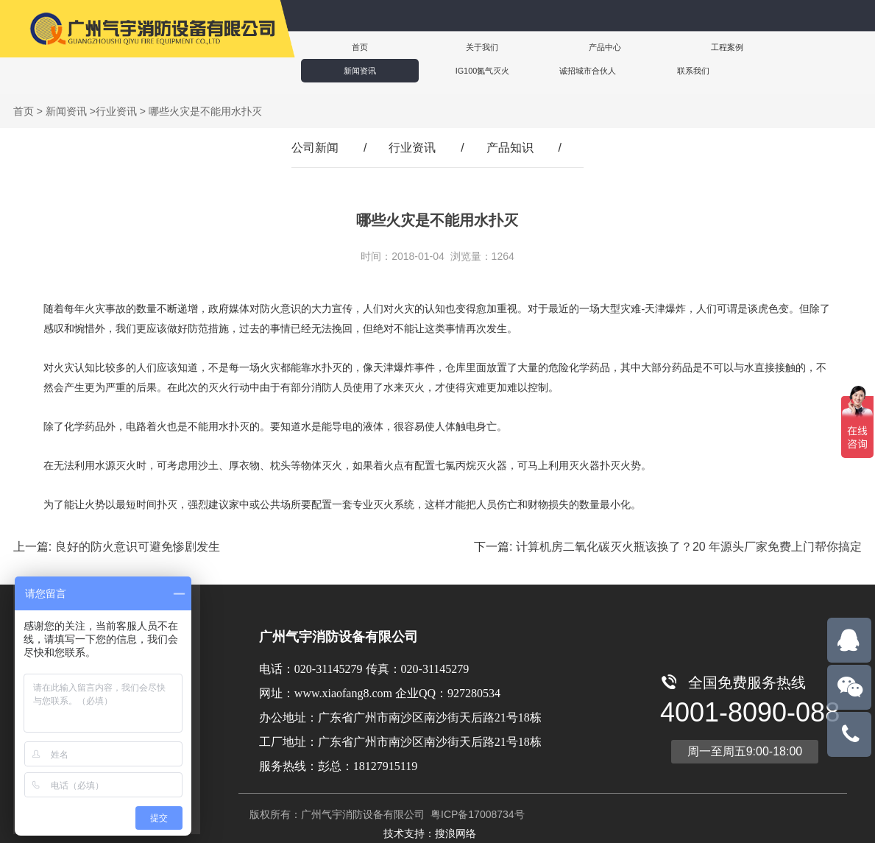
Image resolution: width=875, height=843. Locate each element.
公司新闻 (315, 147)
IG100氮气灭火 (791, 46)
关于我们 (432, 46)
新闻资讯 (701, 46)
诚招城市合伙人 (345, 70)
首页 (342, 46)
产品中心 (521, 46)
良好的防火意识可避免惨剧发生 (137, 546)
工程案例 (611, 46)
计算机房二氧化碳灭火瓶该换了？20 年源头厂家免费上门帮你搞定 (689, 546)
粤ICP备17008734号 (476, 814)
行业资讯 (116, 111)
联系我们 (437, 70)
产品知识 (510, 147)
